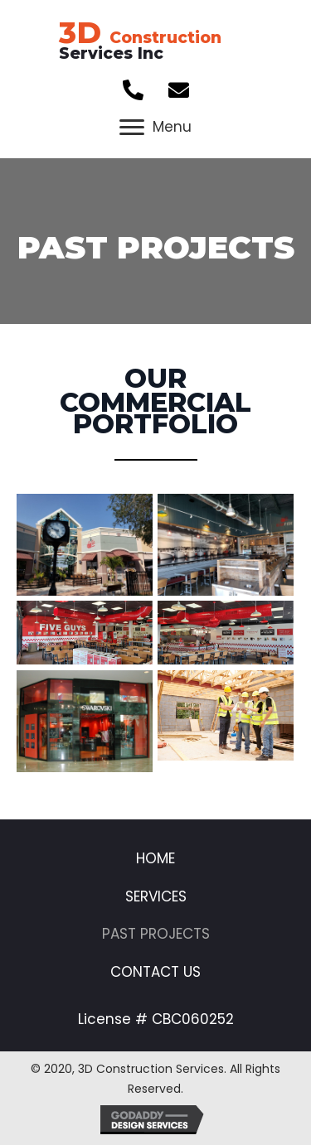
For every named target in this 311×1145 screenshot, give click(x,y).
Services (156, 896)
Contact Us (155, 972)
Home (155, 858)
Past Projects (156, 934)
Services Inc (140, 45)
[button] (132, 90)
